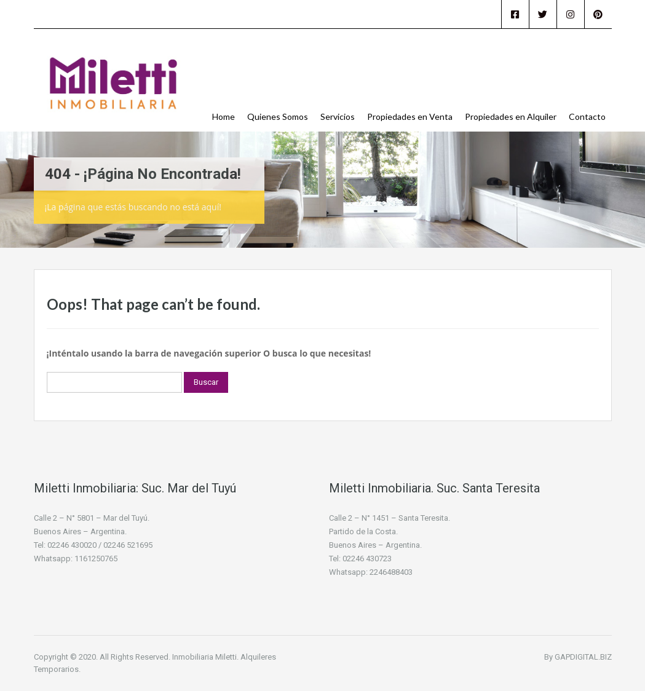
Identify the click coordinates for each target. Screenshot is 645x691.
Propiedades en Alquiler (510, 116)
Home (223, 116)
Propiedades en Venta (410, 116)
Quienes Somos (277, 116)
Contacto (587, 116)
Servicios (337, 116)
